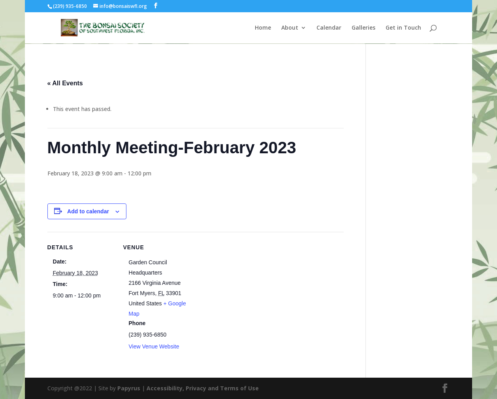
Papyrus (128, 388)
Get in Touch (403, 28)
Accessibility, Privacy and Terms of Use (203, 388)
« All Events (65, 83)
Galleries (363, 28)
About (289, 28)
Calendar (328, 28)
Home (263, 28)
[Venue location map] (240, 286)
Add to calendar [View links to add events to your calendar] (88, 211)
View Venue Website (154, 346)
